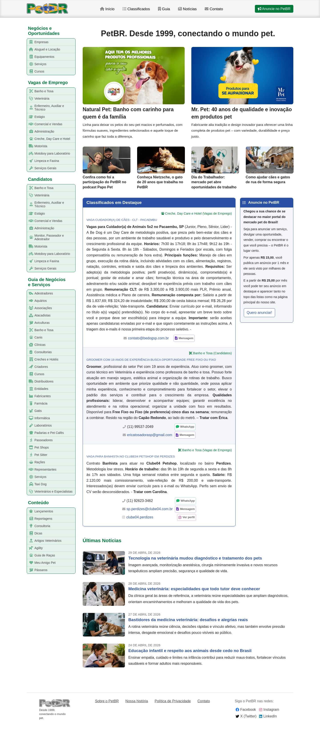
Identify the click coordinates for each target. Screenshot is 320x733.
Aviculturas (38, 323)
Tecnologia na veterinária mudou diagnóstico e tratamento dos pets (195, 566)
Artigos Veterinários (44, 541)
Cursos (35, 71)
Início (112, 11)
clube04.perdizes (139, 526)
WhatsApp (187, 435)
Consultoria (38, 526)
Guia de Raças (41, 555)
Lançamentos (40, 511)
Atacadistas (38, 315)
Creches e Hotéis (42, 359)
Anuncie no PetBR (273, 11)
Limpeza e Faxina (43, 161)
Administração (40, 131)
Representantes (41, 469)
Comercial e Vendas (44, 124)
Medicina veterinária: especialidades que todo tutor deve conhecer (194, 597)
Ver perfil (189, 526)
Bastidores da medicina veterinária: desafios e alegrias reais (188, 628)
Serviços (36, 64)
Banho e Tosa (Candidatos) (212, 362)
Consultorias (39, 352)
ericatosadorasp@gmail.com (149, 443)
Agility (35, 548)
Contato (221, 11)
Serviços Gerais (41, 168)
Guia (170, 11)
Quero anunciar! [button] (259, 321)
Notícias (194, 11)
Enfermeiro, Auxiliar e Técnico (45, 107)
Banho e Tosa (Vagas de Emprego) (207, 458)
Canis (34, 337)
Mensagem (186, 346)
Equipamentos (40, 57)
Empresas (37, 42)
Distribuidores (40, 381)
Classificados (142, 11)
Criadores (37, 367)
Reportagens (39, 519)
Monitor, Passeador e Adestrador (45, 237)
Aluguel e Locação (43, 49)
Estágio (36, 117)
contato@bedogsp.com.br (148, 346)
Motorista (37, 146)
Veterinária (38, 99)
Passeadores (40, 440)
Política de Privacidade (173, 710)
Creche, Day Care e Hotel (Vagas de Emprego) (198, 222)
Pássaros (37, 570)
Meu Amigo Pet (41, 563)
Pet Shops (38, 447)
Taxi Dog (36, 484)
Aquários (37, 301)
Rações (36, 462)
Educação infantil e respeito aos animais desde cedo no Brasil (190, 659)
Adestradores (40, 293)
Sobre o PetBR (107, 710)
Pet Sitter (37, 455)
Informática (38, 418)
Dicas (34, 533)
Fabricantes (39, 396)
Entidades (37, 389)
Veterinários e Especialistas (49, 491)
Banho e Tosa (40, 91)
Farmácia (37, 403)
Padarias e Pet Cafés (45, 433)
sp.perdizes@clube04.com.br (150, 518)
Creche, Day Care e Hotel (48, 139)
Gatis (34, 411)
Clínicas (36, 345)
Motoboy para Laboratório (48, 153)
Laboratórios (39, 425)
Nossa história (136, 710)
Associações (39, 308)
